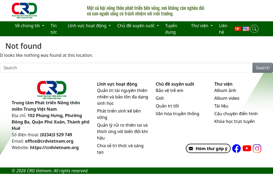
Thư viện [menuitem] (200, 26)
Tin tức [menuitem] (54, 29)
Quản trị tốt (167, 106)
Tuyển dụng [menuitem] (171, 29)
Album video (226, 98)
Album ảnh (225, 90)
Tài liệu (221, 106)
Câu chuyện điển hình (236, 114)
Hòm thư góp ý (206, 148)
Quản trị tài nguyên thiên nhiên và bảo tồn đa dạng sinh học (122, 96)
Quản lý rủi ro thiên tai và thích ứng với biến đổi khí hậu (122, 131)
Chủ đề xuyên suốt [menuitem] (136, 26)
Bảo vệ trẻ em (169, 90)
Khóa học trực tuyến (234, 121)
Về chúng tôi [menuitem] (28, 26)
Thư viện (223, 84)
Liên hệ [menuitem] (223, 29)
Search (263, 68)
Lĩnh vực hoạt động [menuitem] (87, 26)
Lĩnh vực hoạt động (117, 84)
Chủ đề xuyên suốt (175, 84)
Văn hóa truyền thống (177, 114)
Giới (160, 98)
